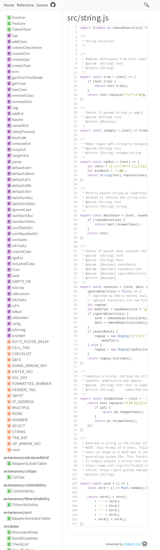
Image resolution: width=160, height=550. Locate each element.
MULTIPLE (21, 407)
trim (16, 269)
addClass (19, 41)
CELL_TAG (21, 347)
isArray (18, 287)
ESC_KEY (19, 377)
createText (21, 65)
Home (9, 4)
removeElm (22, 101)
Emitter (19, 17)
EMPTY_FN (21, 281)
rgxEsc (17, 257)
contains (19, 239)
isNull (17, 311)
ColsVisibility (23, 490)
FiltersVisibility (25, 504)
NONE (17, 413)
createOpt (21, 59)
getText (19, 83)
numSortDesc (23, 221)
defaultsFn (21, 179)
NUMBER (20, 419)
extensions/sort (18, 512)
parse (17, 161)
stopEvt (19, 149)
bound (17, 119)
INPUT (18, 395)
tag (15, 107)
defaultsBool (23, 173)
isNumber (20, 317)
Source (42, 4)
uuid (15, 275)
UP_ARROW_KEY (26, 443)
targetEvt (20, 155)
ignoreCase (21, 209)
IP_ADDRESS (23, 401)
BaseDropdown (25, 538)
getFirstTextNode (27, 77)
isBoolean (20, 293)
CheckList (20, 544)
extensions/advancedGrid (26, 457)
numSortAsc (22, 215)
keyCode (19, 137)
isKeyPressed (23, 131)
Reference (25, 4)
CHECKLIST (22, 353)
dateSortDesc (23, 203)
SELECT (18, 425)
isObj (16, 323)
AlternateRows (25, 532)
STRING (19, 431)
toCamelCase (23, 263)
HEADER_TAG (24, 389)
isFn (15, 305)
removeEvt (21, 143)
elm (15, 71)
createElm (21, 53)
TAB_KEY (20, 437)
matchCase (21, 251)
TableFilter (21, 29)
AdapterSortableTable (31, 518)
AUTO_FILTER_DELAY (30, 341)
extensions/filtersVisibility (27, 498)
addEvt (18, 113)
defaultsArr (22, 167)
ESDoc (136, 544)
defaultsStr (22, 191)
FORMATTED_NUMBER (31, 383)
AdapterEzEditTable (29, 463)
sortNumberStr (25, 233)
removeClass (23, 95)
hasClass (19, 89)
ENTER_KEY (22, 371)
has (15, 35)
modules (11, 526)
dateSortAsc (22, 197)
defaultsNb (21, 185)
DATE (16, 359)
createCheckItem (27, 47)
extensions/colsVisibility (25, 484)
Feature (18, 23)
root (16, 449)
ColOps (18, 477)
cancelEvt (20, 125)
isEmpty (19, 245)
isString (19, 329)
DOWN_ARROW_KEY (29, 365)
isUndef (18, 335)
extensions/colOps (20, 471)
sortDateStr (22, 227)
